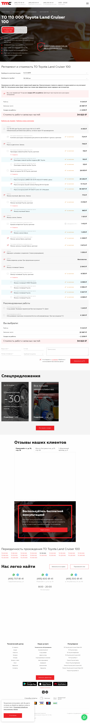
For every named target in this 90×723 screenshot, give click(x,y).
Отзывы (15, 657)
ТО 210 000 (52, 555)
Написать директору (45, 677)
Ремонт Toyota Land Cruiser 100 (20, 30)
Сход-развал (43, 652)
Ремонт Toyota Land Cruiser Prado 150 (73, 668)
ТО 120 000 (52, 553)
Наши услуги (43, 644)
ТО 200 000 (43, 555)
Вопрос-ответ (15, 660)
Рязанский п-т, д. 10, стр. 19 (35, 4)
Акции (15, 650)
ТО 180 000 (23, 555)
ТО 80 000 (14, 553)
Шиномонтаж (43, 665)
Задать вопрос (45, 530)
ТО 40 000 (4, 553)
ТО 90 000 (23, 553)
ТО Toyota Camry (72, 650)
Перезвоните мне (79, 566)
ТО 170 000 (14, 555)
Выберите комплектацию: (11, 73)
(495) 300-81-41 (48, 2)
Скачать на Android (45, 687)
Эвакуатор (43, 668)
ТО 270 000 (23, 557)
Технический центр (15, 644)
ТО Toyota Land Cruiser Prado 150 (73, 647)
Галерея (15, 655)
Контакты (15, 668)
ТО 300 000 (33, 557)
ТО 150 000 (81, 553)
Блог (15, 663)
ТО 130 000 (62, 553)
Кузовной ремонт (43, 650)
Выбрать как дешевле (8, 121)
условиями (55, 359)
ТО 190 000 (33, 555)
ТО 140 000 (71, 553)
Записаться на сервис (58, 566)
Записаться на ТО (79, 361)
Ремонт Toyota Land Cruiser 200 (73, 665)
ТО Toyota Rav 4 (72, 657)
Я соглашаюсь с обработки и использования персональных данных (53, 360)
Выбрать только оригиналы (25, 121)
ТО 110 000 (43, 553)
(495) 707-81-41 (19, 2)
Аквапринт (43, 663)
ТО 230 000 (71, 555)
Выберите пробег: (8, 78)
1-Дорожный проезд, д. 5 (20, 4)
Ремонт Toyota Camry (73, 660)
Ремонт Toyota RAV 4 (73, 670)
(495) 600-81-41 (34, 2)
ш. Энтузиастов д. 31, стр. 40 (49, 4)
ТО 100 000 (33, 553)
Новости (15, 652)
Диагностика (43, 655)
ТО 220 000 (62, 555)
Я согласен (12, 715)
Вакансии (15, 665)
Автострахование (43, 660)
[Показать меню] (87, 3)
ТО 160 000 (4, 555)
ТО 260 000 (14, 557)
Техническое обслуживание (43, 647)
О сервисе (15, 647)
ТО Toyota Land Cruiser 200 (72, 655)
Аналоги (15, 154)
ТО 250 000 (4, 557)
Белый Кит (86, 713)
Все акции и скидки (45, 428)
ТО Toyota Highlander (73, 652)
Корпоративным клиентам (43, 657)
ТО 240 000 (81, 555)
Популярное (73, 644)
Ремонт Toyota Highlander (73, 663)
